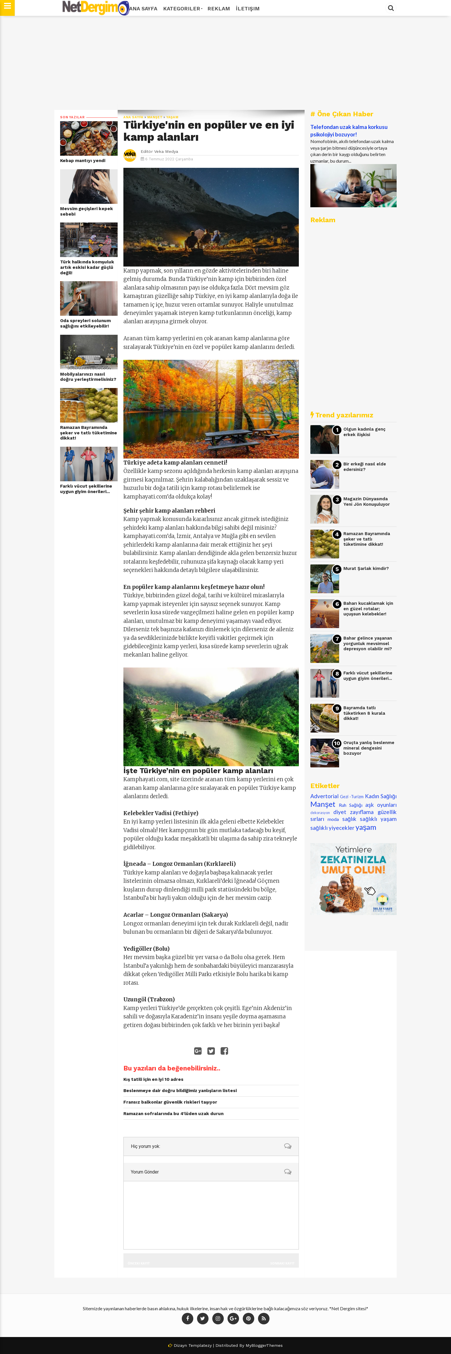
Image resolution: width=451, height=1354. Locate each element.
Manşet (155, 117)
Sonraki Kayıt (282, 1263)
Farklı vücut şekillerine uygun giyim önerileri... (86, 489)
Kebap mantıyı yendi (82, 160)
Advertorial (324, 796)
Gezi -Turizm (352, 796)
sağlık (349, 818)
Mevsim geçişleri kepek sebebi (86, 211)
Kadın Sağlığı (381, 796)
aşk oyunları (381, 804)
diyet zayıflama (353, 812)
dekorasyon (320, 812)
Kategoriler (182, 8)
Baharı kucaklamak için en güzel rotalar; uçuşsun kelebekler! (368, 609)
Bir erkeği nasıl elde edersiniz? (364, 466)
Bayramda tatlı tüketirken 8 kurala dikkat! (364, 713)
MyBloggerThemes (264, 1345)
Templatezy (200, 1345)
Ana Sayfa (143, 8)
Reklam (218, 8)
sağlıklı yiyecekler (332, 827)
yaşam (172, 117)
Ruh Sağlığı (350, 805)
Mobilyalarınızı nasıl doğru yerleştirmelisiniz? (88, 377)
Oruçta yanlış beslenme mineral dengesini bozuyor (368, 748)
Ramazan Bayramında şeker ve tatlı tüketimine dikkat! (88, 433)
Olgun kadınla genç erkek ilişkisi (364, 432)
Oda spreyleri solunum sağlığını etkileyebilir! (85, 323)
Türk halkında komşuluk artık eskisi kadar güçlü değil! (87, 267)
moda (333, 819)
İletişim (248, 8)
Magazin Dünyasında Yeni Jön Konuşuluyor (366, 501)
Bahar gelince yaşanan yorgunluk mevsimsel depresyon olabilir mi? (367, 643)
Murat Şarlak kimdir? (366, 568)
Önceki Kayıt (139, 1263)
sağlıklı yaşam (378, 818)
